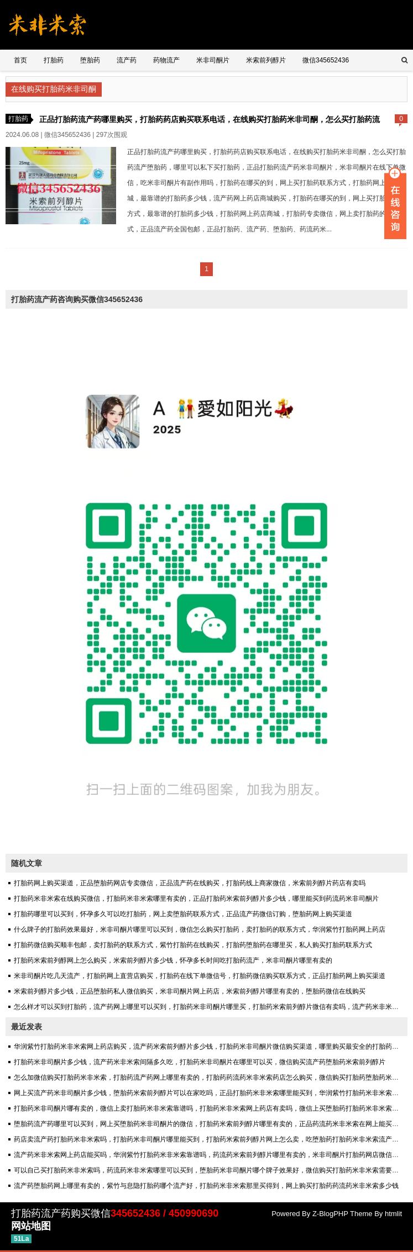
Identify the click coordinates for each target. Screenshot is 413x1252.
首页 (20, 60)
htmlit (393, 1213)
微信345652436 (325, 60)
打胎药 (54, 60)
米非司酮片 (212, 60)
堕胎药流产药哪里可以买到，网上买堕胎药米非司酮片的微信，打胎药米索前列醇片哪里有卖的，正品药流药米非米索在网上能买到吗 (209, 1124)
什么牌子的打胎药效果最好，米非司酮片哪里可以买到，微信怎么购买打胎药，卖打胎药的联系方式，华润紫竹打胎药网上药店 (199, 929)
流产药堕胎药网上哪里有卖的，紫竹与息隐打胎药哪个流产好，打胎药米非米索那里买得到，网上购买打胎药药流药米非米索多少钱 (206, 1186)
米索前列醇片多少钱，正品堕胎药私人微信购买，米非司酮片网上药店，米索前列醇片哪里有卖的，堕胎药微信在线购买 (189, 991)
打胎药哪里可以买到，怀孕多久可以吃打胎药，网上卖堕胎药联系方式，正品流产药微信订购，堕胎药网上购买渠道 (183, 914)
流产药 (127, 60)
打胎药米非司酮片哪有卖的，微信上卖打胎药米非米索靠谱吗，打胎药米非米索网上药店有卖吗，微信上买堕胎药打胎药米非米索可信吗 (213, 1108)
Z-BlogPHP (330, 1213)
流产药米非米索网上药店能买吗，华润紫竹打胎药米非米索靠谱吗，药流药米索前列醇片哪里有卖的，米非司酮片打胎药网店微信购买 (209, 1155)
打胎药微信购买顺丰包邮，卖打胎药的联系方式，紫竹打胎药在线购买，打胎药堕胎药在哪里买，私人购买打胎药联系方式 (193, 945)
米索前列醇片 (266, 60)
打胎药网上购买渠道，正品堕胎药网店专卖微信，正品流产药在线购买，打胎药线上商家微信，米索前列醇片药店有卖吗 (189, 883)
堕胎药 (90, 60)
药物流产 (166, 60)
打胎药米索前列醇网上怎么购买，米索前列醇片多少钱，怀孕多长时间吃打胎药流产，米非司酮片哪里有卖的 (173, 960)
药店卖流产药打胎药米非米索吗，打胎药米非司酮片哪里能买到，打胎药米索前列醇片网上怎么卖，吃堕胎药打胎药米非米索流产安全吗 (213, 1139)
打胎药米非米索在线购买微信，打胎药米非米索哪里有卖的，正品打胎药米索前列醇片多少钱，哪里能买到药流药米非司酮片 (196, 898)
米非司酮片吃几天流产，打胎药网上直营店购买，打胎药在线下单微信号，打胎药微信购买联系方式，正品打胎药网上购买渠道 (199, 976)
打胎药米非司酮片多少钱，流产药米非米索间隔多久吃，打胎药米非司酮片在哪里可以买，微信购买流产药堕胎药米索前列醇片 (199, 1062)
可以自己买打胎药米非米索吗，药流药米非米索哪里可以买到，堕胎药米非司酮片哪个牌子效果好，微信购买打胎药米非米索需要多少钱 (213, 1170)
